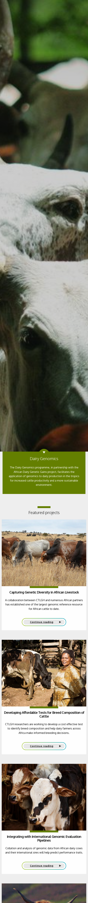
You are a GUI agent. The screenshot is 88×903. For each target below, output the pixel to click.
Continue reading (41, 622)
